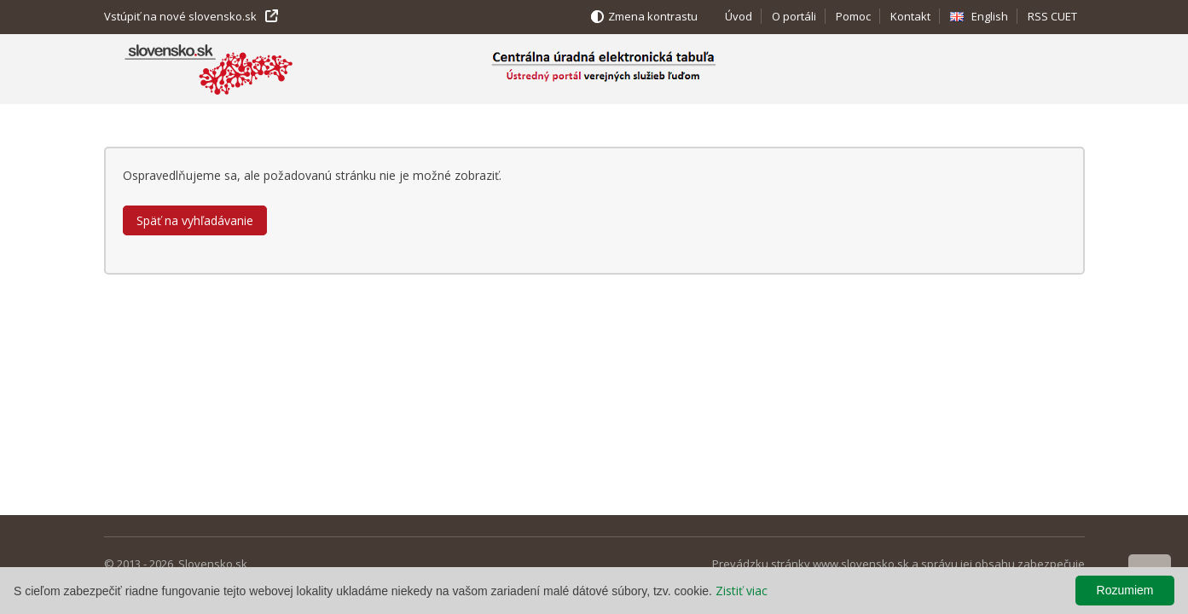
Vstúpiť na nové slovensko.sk (180, 16)
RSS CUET (1052, 16)
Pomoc (853, 16)
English (989, 16)
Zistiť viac (742, 590)
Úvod (738, 16)
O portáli (794, 16)
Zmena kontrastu (653, 16)
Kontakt (910, 16)
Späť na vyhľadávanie (194, 220)
